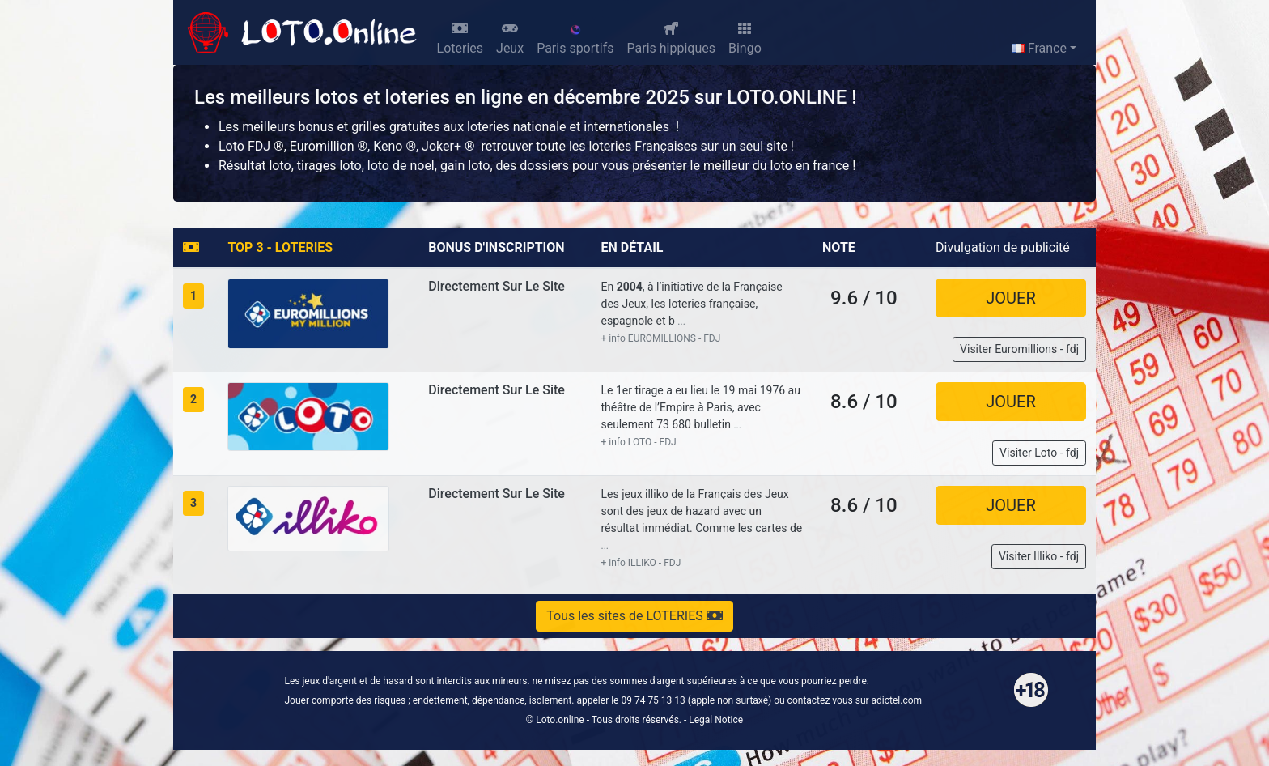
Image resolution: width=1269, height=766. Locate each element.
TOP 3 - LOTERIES (280, 247)
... (681, 321)
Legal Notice (716, 720)
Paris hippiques (671, 38)
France (1039, 48)
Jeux (510, 38)
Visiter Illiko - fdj (1039, 556)
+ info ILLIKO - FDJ (641, 562)
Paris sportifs (575, 39)
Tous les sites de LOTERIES (634, 615)
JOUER (1010, 298)
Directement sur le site (496, 286)
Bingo (745, 38)
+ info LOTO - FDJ (638, 442)
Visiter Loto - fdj (1039, 452)
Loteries (460, 38)
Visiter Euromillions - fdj (1019, 349)
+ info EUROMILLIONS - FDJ (660, 338)
